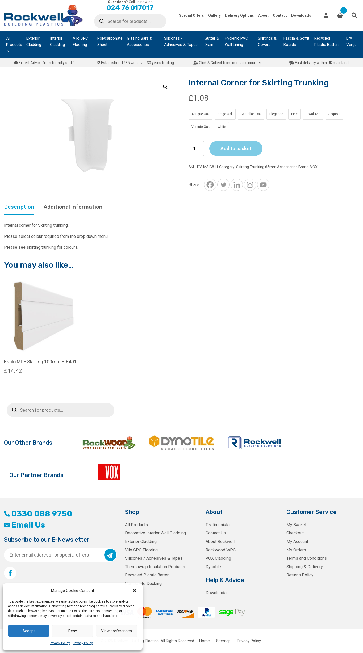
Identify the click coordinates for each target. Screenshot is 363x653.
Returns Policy (300, 575)
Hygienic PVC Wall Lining (236, 41)
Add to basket (235, 148)
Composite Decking (143, 583)
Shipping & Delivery (304, 566)
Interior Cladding (57, 41)
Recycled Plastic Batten (326, 41)
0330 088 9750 (38, 514)
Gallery (214, 15)
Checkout (295, 533)
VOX (314, 167)
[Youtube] (263, 185)
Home (204, 640)
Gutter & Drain (212, 41)
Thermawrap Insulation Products (155, 566)
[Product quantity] (196, 148)
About (263, 15)
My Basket (296, 524)
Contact (280, 15)
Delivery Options (239, 15)
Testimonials (218, 524)
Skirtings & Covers (267, 41)
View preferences (116, 631)
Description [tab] (19, 207)
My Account (297, 541)
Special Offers (191, 15)
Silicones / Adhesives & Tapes (181, 41)
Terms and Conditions (306, 558)
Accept (28, 631)
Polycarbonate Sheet (110, 41)
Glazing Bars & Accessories (139, 41)
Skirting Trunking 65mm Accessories (267, 167)
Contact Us (216, 533)
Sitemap (223, 640)
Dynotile (213, 566)
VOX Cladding (218, 558)
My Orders (296, 550)
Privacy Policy (60, 643)
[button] (134, 590)
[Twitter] (223, 185)
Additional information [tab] (73, 207)
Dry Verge (351, 41)
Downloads (301, 15)
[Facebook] (210, 185)
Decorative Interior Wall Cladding (155, 533)
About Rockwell (220, 541)
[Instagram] (250, 185)
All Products (14, 41)
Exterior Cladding (33, 41)
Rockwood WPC (221, 550)
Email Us (24, 525)
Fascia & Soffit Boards (296, 41)
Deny (72, 631)
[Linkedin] (237, 185)
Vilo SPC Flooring (80, 41)
